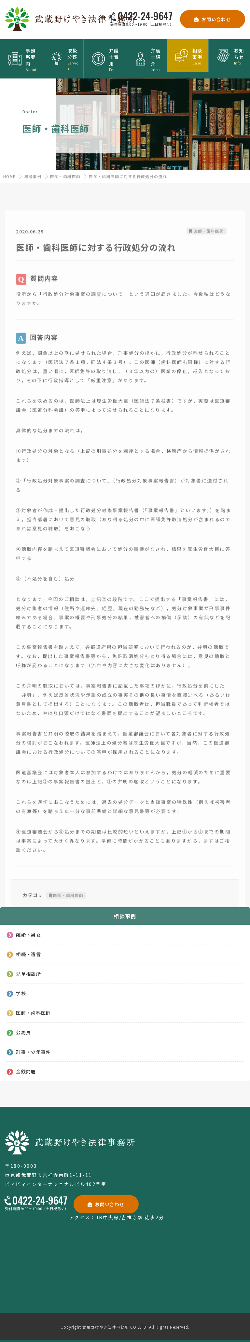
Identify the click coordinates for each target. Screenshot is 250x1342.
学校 (21, 993)
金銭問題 (26, 1071)
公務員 (23, 1032)
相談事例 (33, 176)
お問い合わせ (216, 19)
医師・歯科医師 (65, 176)
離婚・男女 (28, 934)
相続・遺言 (28, 954)
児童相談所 (28, 973)
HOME (9, 176)
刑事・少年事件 (33, 1052)
